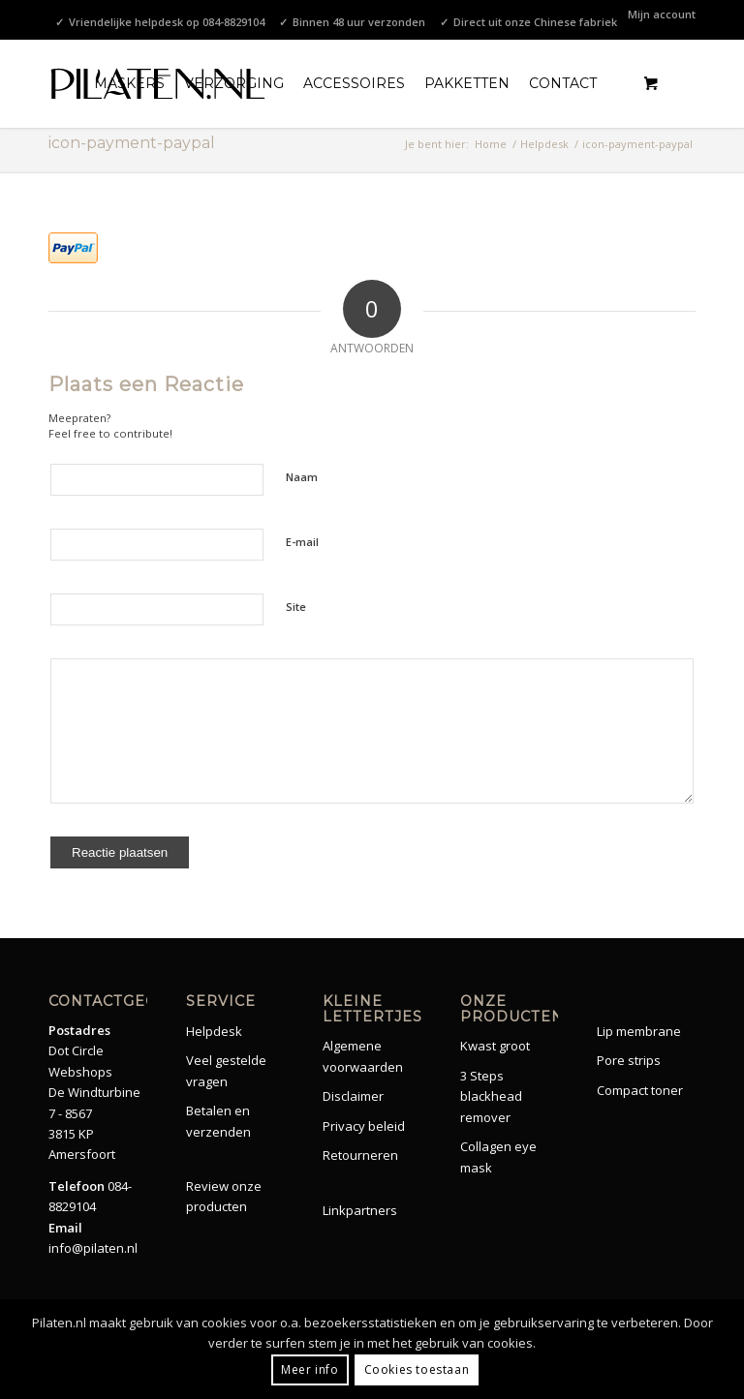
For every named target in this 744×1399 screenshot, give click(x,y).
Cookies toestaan (417, 1369)
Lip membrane (639, 1031)
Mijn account (662, 14)
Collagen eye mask (498, 1156)
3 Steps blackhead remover (491, 1096)
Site (296, 606)
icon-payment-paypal (131, 143)
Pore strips (629, 1060)
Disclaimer (353, 1096)
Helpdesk (214, 1031)
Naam (302, 477)
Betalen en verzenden (218, 1121)
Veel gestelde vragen (226, 1070)
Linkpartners (360, 1210)
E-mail (302, 541)
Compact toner (640, 1090)
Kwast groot (495, 1045)
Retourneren (360, 1155)
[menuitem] (657, 14)
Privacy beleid (364, 1126)
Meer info (309, 1369)
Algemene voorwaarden (363, 1056)
